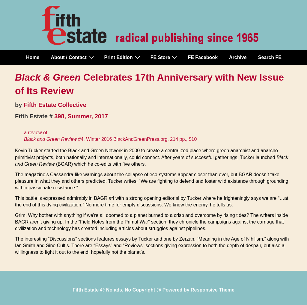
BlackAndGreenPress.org (140, 139)
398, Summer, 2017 (81, 116)
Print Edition (123, 57)
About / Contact (73, 57)
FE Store (165, 57)
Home (32, 57)
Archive (238, 57)
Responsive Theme (212, 289)
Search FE (270, 57)
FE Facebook (203, 57)
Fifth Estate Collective (55, 105)
